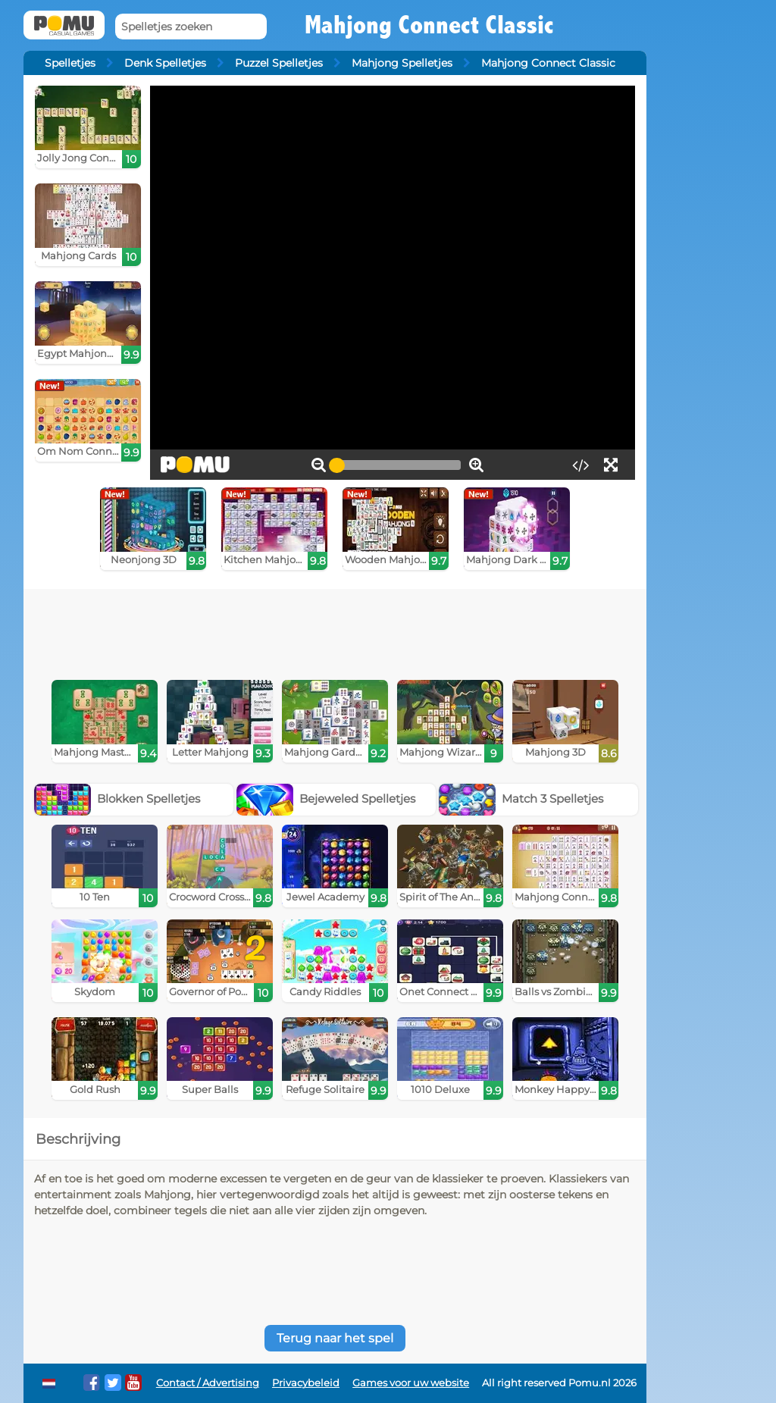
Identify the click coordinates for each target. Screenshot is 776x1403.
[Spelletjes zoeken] (191, 27)
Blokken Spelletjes (117, 798)
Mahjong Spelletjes (402, 63)
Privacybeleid (306, 1383)
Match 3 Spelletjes (521, 798)
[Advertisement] (335, 631)
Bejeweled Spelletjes (326, 798)
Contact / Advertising (207, 1383)
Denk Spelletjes (165, 63)
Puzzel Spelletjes (279, 63)
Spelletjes (70, 63)
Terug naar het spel (335, 1338)
